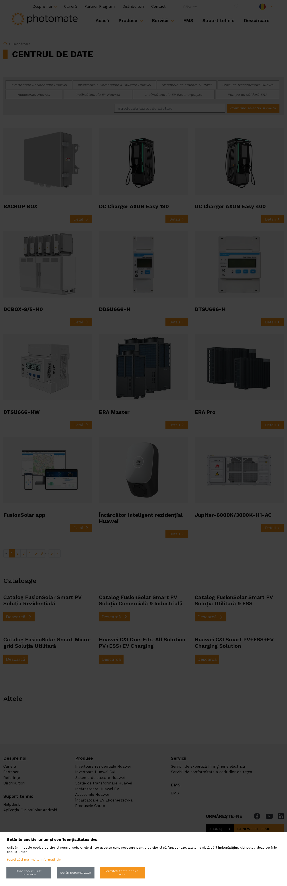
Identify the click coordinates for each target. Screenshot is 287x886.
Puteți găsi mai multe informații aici (34, 859)
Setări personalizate (75, 872)
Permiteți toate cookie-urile (122, 872)
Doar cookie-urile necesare (29, 872)
